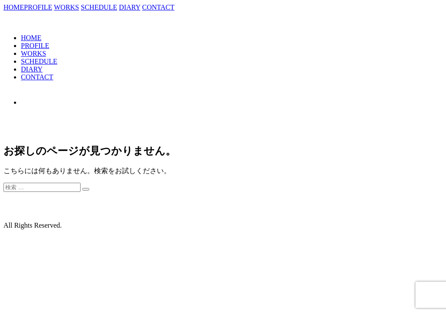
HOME (13, 7)
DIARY (129, 7)
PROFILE (38, 7)
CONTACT (158, 7)
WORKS (66, 7)
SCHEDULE (99, 7)
